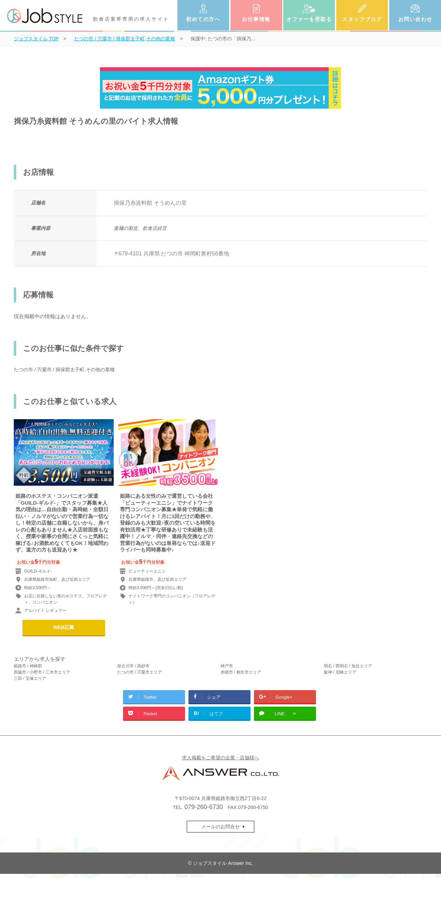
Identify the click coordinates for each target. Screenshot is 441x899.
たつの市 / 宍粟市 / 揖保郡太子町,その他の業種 (64, 369)
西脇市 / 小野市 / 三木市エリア (42, 672)
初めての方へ (203, 19)
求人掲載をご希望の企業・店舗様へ (220, 757)
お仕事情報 (256, 19)
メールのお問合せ (220, 826)
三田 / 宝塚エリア (30, 678)
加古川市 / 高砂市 (133, 666)
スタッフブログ (362, 19)
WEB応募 (63, 627)
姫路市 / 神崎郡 (28, 666)
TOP (36, 38)
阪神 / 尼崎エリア (340, 672)
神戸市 (226, 666)
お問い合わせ (415, 19)
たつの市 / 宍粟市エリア (139, 672)
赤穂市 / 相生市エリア (240, 672)
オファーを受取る (309, 19)
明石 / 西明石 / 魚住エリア (348, 666)
